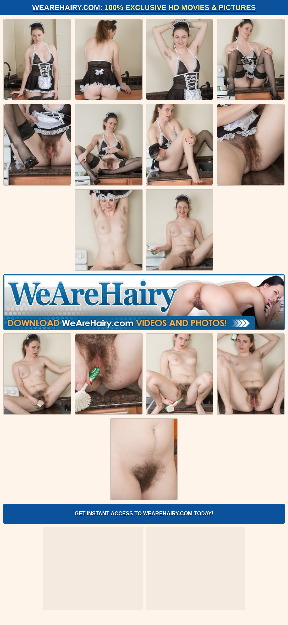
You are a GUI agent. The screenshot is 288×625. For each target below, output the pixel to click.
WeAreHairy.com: (144, 7)
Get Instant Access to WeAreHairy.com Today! (144, 513)
